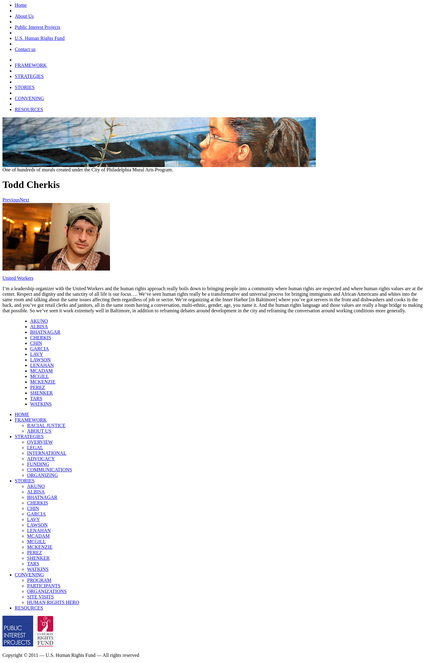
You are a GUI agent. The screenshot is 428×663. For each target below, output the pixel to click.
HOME (22, 414)
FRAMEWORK (31, 65)
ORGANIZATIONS (47, 591)
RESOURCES (29, 109)
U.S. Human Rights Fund (40, 38)
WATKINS (41, 404)
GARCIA (39, 348)
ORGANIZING (42, 475)
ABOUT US (39, 431)
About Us (24, 16)
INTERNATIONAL (46, 453)
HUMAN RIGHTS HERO (53, 602)
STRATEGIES (29, 76)
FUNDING (38, 464)
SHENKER (41, 393)
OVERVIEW (40, 442)
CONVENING (29, 98)
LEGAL (35, 447)
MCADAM (41, 370)
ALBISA (39, 326)
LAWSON (40, 359)
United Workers (17, 278)
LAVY (36, 354)
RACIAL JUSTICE (46, 425)
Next (24, 199)
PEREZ (37, 387)
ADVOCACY (41, 458)
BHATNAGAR (45, 332)
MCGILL (39, 376)
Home (21, 5)
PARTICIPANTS (44, 585)
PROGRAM (39, 580)
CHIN (36, 343)
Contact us (25, 49)
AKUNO (39, 321)
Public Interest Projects (37, 27)
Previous (11, 199)
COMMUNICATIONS (49, 469)
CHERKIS (40, 337)
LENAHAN (42, 365)
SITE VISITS (40, 596)
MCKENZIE (43, 381)
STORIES (25, 87)
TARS (36, 398)
